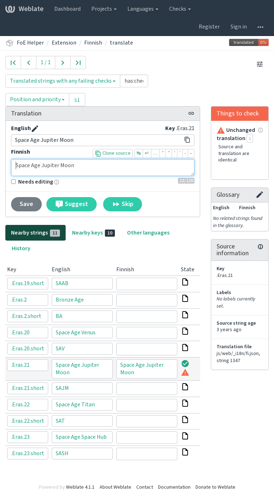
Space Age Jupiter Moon (102, 167)
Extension (64, 43)
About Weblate (115, 487)
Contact (144, 487)
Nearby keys (93, 233)
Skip (122, 204)
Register (209, 27)
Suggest (71, 204)
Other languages (148, 233)
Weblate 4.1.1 (80, 487)
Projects (104, 9)
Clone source (113, 153)
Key (170, 128)
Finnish (93, 43)
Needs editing (32, 182)
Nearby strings (35, 233)
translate (121, 43)
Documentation (174, 487)
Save (26, 204)
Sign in (238, 27)
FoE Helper (30, 43)
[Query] (134, 80)
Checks (180, 9)
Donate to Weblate (215, 487)
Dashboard (67, 9)
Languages (142, 9)
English (21, 128)
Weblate (24, 9)
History (21, 248)
